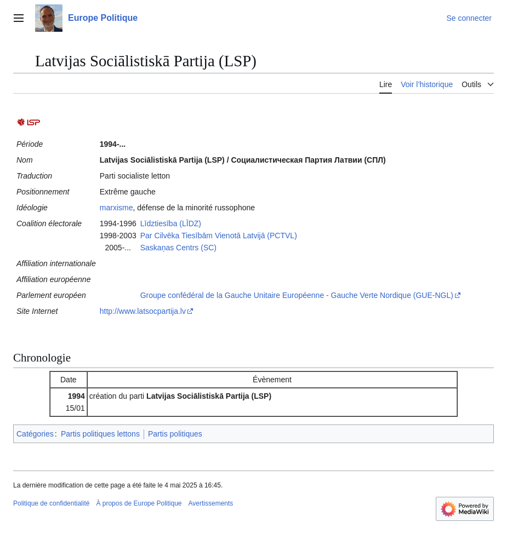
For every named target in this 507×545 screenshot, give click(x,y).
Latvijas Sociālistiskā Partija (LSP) (208, 396)
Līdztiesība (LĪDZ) (170, 223)
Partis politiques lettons (100, 433)
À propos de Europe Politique (138, 503)
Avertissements (211, 503)
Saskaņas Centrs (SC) (178, 247)
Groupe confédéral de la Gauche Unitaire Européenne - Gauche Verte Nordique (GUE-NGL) (296, 295)
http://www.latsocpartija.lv (143, 311)
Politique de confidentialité (51, 503)
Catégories (35, 433)
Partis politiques (175, 433)
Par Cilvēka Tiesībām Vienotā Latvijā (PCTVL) (218, 235)
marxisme (116, 207)
